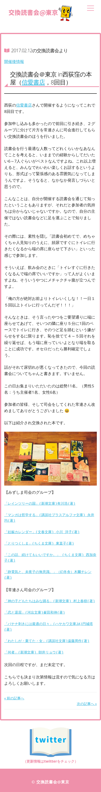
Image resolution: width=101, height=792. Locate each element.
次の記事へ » (87, 703)
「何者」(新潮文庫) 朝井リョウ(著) (34, 652)
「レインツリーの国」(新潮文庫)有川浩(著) (39, 504)
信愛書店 (33, 82)
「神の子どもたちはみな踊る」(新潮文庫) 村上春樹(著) (49, 601)
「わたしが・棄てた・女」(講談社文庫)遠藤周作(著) (46, 641)
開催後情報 (14, 61)
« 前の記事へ (14, 698)
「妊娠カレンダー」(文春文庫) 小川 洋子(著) (42, 532)
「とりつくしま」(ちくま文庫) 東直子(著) (39, 544)
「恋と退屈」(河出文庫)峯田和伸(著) (34, 613)
